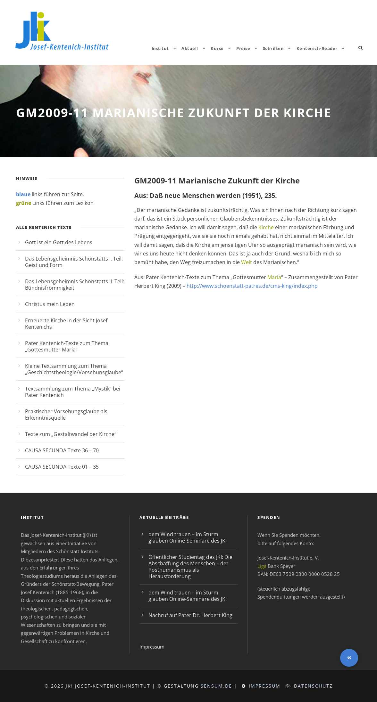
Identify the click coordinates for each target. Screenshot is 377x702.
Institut (160, 48)
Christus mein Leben (50, 304)
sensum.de (216, 686)
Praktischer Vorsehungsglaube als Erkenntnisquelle (66, 414)
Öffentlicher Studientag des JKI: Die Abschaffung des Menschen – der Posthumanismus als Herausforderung (190, 566)
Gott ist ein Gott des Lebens (58, 242)
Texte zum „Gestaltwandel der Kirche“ (70, 434)
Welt (246, 262)
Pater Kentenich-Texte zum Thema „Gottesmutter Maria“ (66, 346)
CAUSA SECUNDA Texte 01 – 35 (62, 466)
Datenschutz (313, 686)
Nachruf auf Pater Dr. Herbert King (190, 615)
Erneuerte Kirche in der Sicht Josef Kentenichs (66, 323)
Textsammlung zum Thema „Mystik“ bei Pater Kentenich (72, 392)
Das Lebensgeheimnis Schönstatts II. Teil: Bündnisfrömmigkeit (74, 284)
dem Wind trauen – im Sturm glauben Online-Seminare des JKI (187, 537)
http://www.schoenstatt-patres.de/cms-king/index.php (252, 285)
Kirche (266, 227)
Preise (243, 48)
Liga (261, 566)
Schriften (273, 48)
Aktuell (189, 48)
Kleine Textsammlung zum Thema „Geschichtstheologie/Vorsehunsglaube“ (74, 369)
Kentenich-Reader (317, 48)
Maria (274, 277)
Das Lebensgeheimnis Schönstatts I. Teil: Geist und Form (74, 262)
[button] (349, 658)
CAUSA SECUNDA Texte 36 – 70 (62, 450)
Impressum (151, 646)
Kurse (217, 48)
